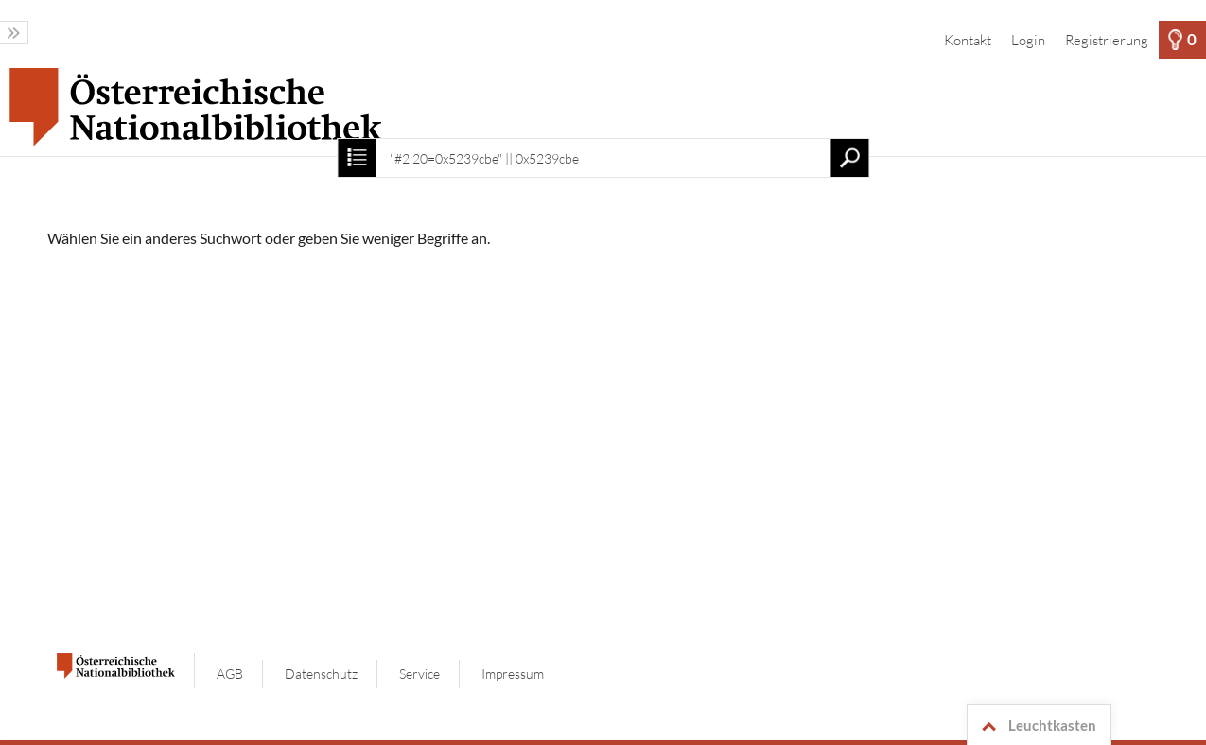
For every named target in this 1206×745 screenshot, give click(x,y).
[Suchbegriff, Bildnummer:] (603, 158)
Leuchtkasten (1035, 726)
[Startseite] (603, 107)
